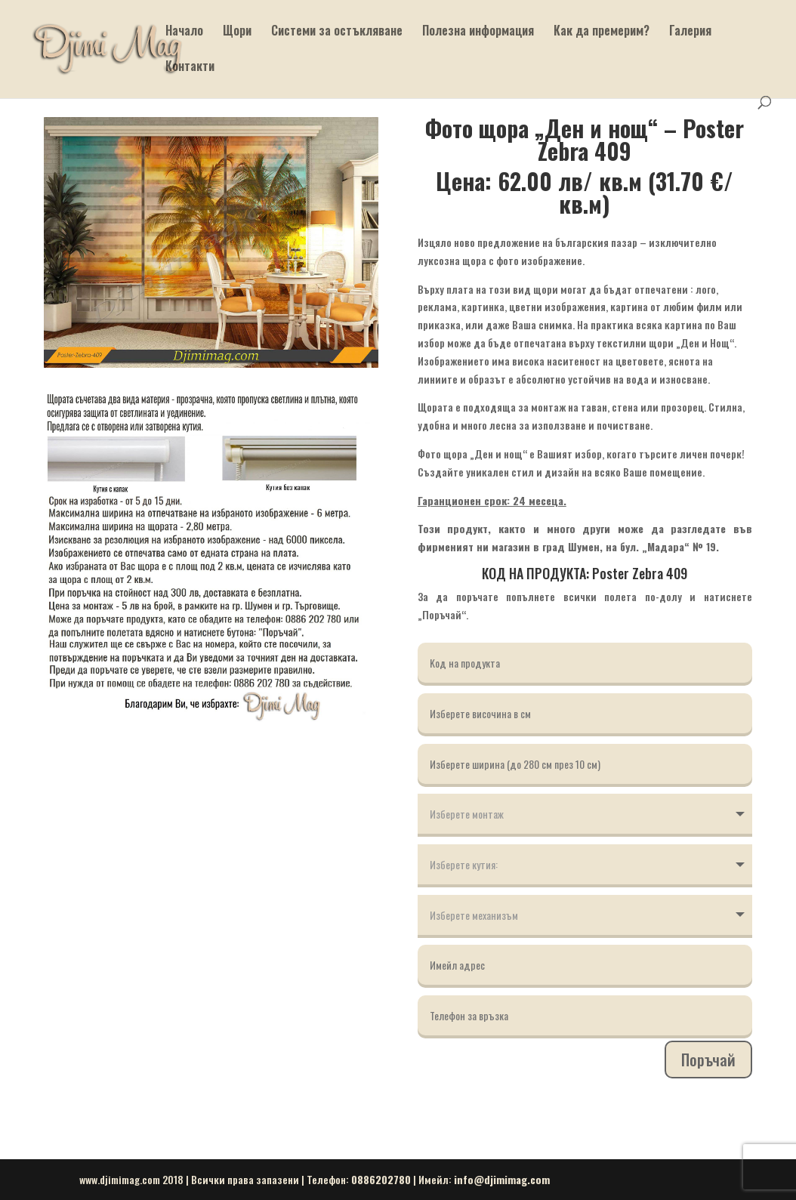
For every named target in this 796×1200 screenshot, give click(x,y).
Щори (237, 32)
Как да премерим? (601, 32)
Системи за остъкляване (337, 32)
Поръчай (708, 1059)
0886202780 (381, 1179)
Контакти (189, 67)
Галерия (690, 32)
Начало (184, 32)
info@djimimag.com (502, 1179)
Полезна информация (478, 32)
